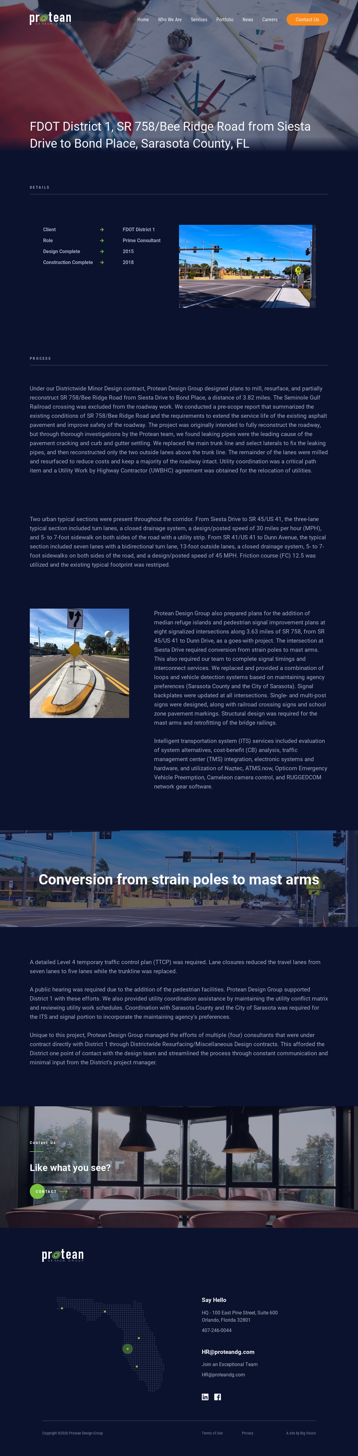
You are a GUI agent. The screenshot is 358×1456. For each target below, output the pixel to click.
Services (199, 19)
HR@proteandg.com (223, 1374)
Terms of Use (212, 1433)
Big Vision (308, 1433)
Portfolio (224, 19)
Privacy (247, 1433)
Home (143, 19)
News (248, 19)
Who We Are (170, 19)
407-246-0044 (217, 1330)
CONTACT (46, 1191)
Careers (269, 19)
